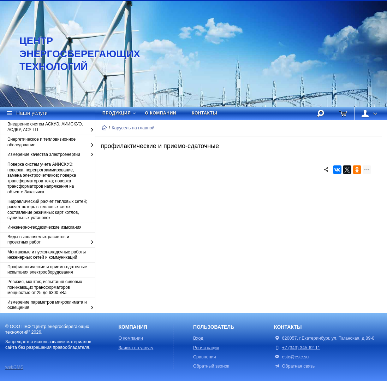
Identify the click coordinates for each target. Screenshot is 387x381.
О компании (161, 113)
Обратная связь (294, 366)
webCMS (14, 367)
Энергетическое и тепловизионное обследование (51, 142)
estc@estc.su (295, 356)
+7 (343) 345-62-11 (301, 347)
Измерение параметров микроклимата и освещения (51, 305)
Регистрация (206, 347)
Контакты (204, 113)
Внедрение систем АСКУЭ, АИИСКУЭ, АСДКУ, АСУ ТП (51, 127)
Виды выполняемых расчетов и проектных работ (51, 239)
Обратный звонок (211, 366)
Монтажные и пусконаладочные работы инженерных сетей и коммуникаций (46, 255)
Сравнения (204, 356)
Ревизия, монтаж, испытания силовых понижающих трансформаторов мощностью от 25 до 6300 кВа (44, 287)
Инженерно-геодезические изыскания (44, 227)
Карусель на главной (133, 127)
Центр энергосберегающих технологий (72, 53)
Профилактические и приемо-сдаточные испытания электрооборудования (47, 269)
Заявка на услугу (135, 347)
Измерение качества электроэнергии (51, 155)
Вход (198, 338)
